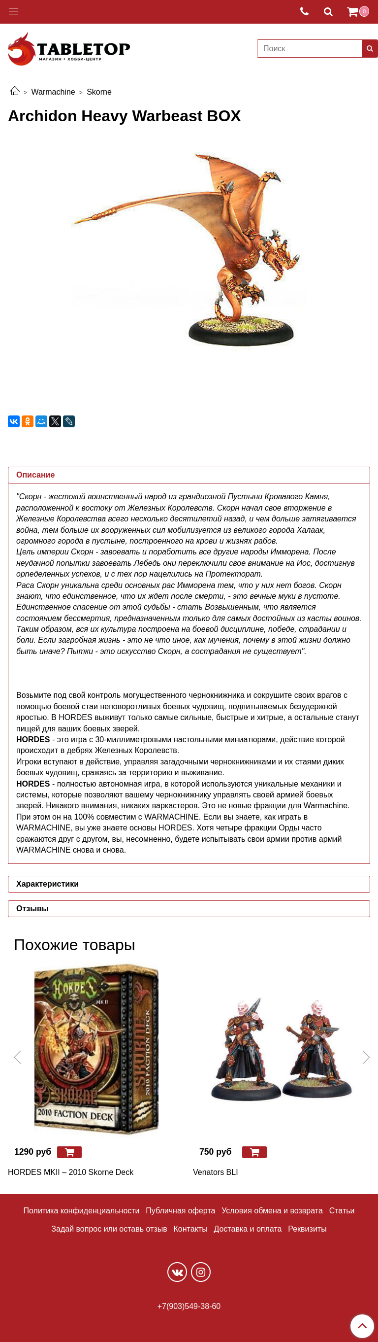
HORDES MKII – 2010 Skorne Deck (70, 1172)
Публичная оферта (180, 1210)
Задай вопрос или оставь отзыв (109, 1229)
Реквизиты (307, 1229)
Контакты (191, 1229)
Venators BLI (215, 1172)
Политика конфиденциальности (82, 1210)
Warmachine (53, 92)
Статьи (342, 1210)
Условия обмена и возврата (272, 1210)
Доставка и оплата (248, 1229)
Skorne (99, 92)
